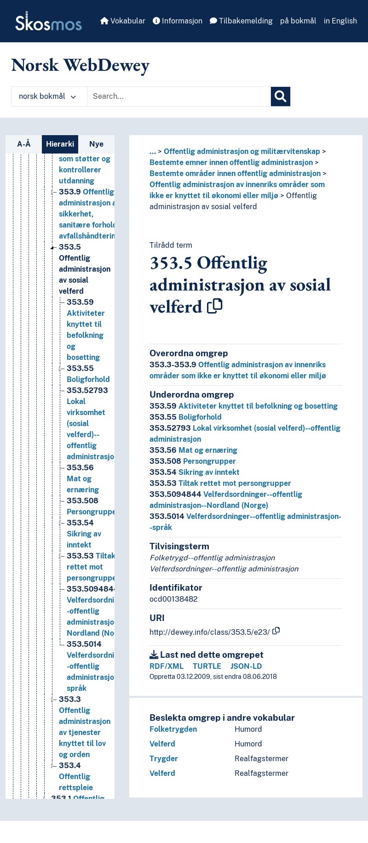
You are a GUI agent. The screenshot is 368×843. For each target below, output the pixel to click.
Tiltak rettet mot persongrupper (220, 483)
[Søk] (280, 96)
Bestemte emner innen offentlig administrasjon (231, 162)
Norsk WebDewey (80, 64)
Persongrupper (193, 461)
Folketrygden (173, 729)
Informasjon (177, 21)
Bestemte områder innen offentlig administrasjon (235, 173)
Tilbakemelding (241, 21)
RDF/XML (167, 666)
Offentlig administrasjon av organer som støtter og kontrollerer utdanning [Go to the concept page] (84, 157)
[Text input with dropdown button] (179, 96)
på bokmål (298, 21)
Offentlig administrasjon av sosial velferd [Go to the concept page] (84, 278)
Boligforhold (186, 417)
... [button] (153, 151)
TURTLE (207, 666)
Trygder (164, 758)
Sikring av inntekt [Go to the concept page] (84, 543)
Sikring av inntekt (195, 472)
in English (340, 21)
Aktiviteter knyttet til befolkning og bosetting (244, 406)
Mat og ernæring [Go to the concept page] (83, 488)
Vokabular (122, 21)
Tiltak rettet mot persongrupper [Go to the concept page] (93, 576)
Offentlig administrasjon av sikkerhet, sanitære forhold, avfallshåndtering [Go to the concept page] (89, 223)
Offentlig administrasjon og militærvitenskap (242, 151)
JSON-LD (246, 666)
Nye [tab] (96, 144)
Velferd (162, 744)
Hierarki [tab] (60, 144)
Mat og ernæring (193, 450)
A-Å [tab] (24, 144)
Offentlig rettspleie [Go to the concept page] (76, 785)
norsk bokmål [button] (47, 96)
